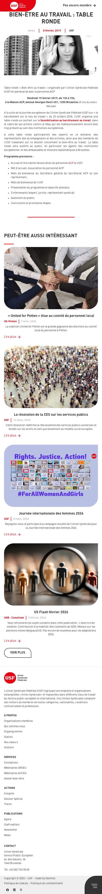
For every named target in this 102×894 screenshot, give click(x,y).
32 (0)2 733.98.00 (19, 869)
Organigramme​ (13, 731)
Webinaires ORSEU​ (15, 768)
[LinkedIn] (14, 890)
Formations (11, 762)
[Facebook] (7, 890)
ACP (71, 163)
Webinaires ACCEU (15, 773)
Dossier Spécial (13, 799)
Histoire (9, 747)
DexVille (50, 878)
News (7, 835)
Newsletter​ (10, 830)
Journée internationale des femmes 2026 (51, 513)
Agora (7, 819)
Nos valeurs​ (11, 742)
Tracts (8, 804)
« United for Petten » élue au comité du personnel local (51, 316)
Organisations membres (18, 721)
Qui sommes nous (14, 726)
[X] (21, 890)
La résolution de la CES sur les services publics (51, 414)
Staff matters (12, 824)
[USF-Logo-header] (18, 6)
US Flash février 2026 (51, 612)
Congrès (9, 793)
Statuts (8, 737)
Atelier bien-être (14, 778)
